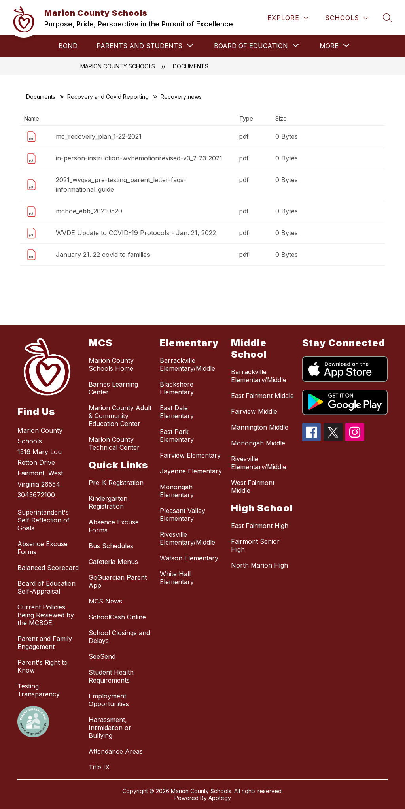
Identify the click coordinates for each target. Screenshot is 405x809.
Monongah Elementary (177, 491)
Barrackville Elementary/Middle (187, 364)
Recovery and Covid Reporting (108, 96)
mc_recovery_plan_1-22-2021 (99, 136)
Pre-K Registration (116, 483)
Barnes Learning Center (113, 388)
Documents (190, 66)
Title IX (99, 767)
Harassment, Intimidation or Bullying (110, 727)
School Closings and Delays (119, 637)
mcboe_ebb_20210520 (89, 211)
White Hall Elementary (177, 578)
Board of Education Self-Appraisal (46, 587)
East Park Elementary (177, 435)
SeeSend (102, 656)
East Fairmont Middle (262, 396)
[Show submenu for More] (329, 46)
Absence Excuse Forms (42, 548)
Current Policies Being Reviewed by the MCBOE (45, 615)
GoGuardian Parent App (118, 581)
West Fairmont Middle (252, 486)
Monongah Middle (258, 443)
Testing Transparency (38, 690)
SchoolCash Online (117, 617)
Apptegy (219, 797)
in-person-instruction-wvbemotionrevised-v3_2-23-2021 (139, 158)
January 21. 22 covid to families (103, 254)
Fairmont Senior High (255, 545)
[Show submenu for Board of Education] (251, 46)
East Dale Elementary (177, 412)
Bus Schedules (111, 546)
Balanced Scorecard (48, 567)
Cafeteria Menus (113, 562)
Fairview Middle (254, 411)
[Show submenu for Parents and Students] (139, 46)
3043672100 (36, 495)
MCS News (105, 601)
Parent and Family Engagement (44, 643)
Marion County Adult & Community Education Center (120, 416)
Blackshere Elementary (177, 388)
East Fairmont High (259, 526)
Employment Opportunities (109, 700)
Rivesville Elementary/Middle (187, 538)
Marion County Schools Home (111, 364)
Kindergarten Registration (108, 502)
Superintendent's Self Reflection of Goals (43, 520)
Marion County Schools (117, 66)
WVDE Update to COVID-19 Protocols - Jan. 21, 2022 (136, 233)
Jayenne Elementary (191, 471)
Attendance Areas (116, 751)
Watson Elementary (189, 558)
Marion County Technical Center (114, 443)
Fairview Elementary (190, 455)
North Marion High (259, 565)
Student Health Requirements (111, 676)
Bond (68, 46)
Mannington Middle (259, 427)
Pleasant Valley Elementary (182, 514)
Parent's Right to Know (42, 666)
